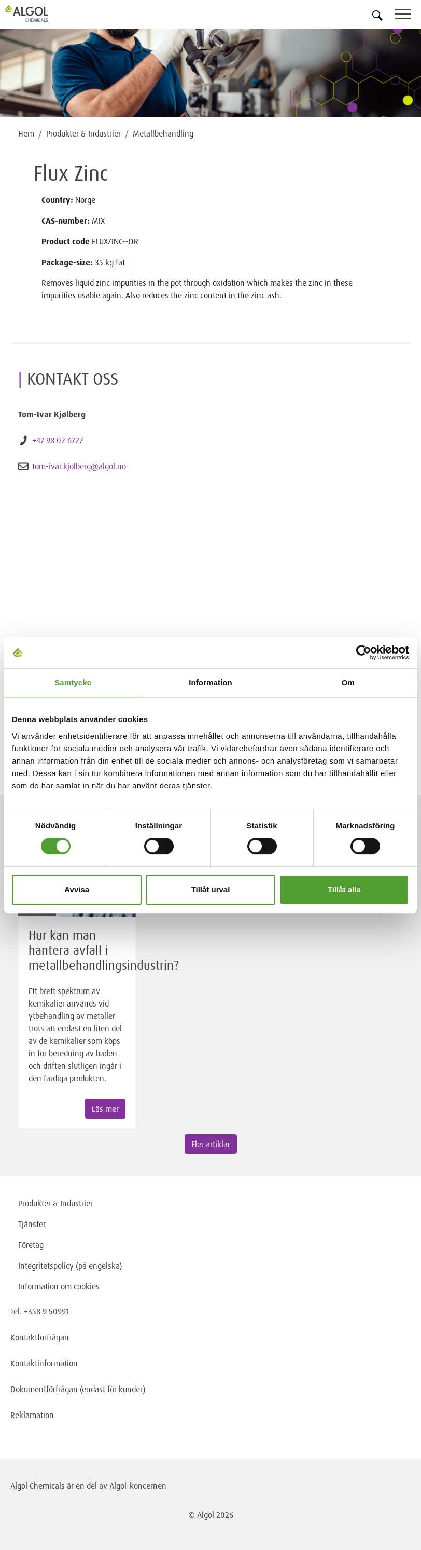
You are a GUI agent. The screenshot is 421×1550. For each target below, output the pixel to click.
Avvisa (76, 889)
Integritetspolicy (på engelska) (70, 1265)
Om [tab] (348, 682)
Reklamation (32, 1415)
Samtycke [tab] (72, 682)
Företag (31, 1245)
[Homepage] (39, 13)
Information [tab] (210, 682)
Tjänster (32, 1224)
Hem (26, 133)
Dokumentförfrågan (44, 1389)
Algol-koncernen (137, 1485)
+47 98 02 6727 (57, 440)
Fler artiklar (210, 1144)
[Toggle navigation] (408, 16)
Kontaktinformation (44, 1363)
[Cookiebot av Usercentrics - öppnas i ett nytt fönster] (363, 652)
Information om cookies (59, 1286)
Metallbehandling (163, 133)
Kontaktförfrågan (39, 1337)
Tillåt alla (344, 889)
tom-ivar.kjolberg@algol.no (79, 466)
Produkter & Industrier (83, 133)
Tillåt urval (210, 889)
